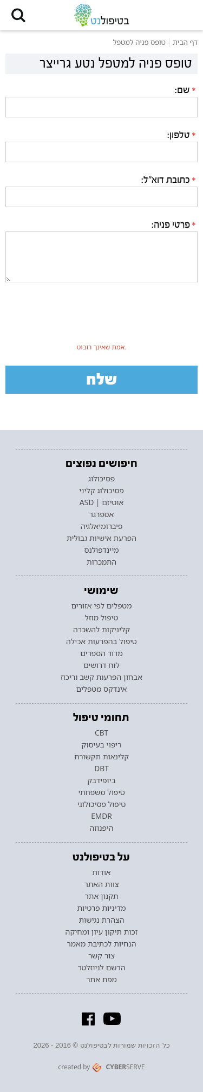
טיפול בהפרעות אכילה (101, 641)
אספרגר (101, 514)
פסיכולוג (101, 479)
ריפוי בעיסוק (101, 745)
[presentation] (101, 318)
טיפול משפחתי (101, 792)
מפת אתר (101, 979)
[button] (18, 15)
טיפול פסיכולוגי (101, 804)
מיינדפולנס (101, 550)
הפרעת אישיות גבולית (101, 538)
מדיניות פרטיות (101, 908)
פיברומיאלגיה (102, 526)
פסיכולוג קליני (101, 490)
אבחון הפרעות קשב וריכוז (101, 677)
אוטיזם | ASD (102, 502)
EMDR (101, 816)
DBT (101, 768)
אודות (101, 872)
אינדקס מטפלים (101, 689)
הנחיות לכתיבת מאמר (101, 944)
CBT (101, 733)
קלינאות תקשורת (101, 757)
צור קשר (101, 956)
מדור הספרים (101, 653)
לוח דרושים (101, 665)
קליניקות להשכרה (101, 629)
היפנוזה (102, 828)
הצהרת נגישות (102, 920)
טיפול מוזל (102, 618)
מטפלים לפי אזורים (101, 606)
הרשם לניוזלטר (101, 967)
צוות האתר (101, 884)
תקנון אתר (101, 896)
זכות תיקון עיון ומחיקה (102, 932)
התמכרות (101, 562)
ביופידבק (101, 780)
